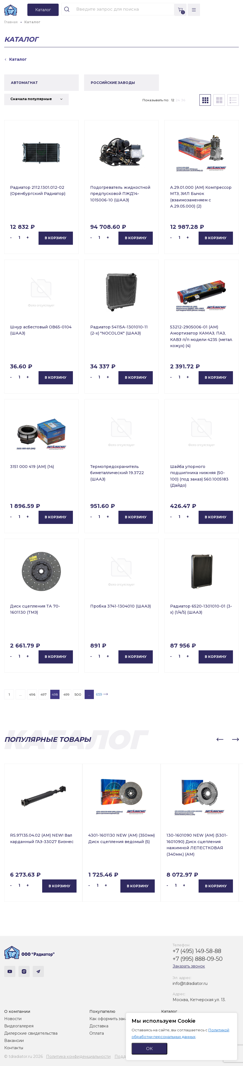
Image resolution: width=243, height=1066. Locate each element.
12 (172, 100)
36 (183, 100)
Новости (13, 1018)
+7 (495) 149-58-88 (197, 951)
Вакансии (14, 1040)
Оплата (96, 1033)
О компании (17, 1011)
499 (66, 694)
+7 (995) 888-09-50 (198, 959)
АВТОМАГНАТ (24, 83)
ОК (149, 1048)
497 (43, 694)
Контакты (13, 1047)
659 (99, 694)
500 (78, 694)
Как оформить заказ (109, 1018)
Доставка (98, 1026)
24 (178, 100)
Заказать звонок (189, 966)
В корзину (55, 238)
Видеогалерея (19, 1026)
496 (32, 694)
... (20, 694)
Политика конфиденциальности (78, 1056)
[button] (219, 739)
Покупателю (102, 1011)
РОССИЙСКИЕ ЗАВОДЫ (113, 83)
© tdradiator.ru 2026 (23, 1056)
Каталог (169, 1011)
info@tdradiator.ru (190, 983)
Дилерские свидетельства (31, 1033)
